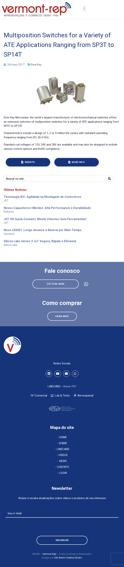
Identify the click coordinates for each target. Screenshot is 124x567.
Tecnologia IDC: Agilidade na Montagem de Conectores (42, 197)
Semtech (9, 233)
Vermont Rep (49, 554)
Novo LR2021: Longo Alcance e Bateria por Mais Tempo (43, 230)
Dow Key (36, 64)
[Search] (109, 179)
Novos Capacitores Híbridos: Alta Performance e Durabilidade (47, 208)
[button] (84, 8)
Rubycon (9, 211)
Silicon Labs (10, 245)
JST (6, 200)
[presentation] (34, 526)
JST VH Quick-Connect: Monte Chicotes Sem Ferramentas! (45, 219)
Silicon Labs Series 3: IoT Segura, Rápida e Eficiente (40, 241)
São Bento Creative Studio (68, 557)
